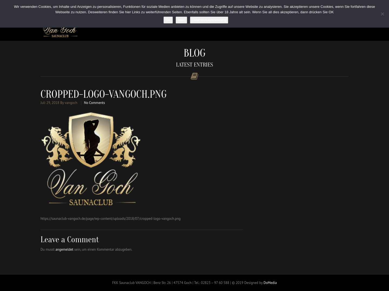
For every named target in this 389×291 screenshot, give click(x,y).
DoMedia (270, 282)
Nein (181, 20)
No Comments (94, 102)
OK (168, 20)
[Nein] (382, 14)
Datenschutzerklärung (209, 20)
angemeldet (64, 249)
